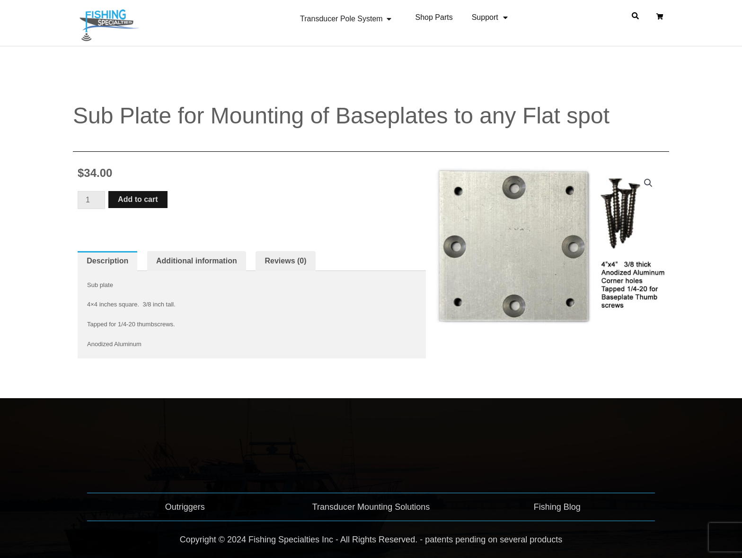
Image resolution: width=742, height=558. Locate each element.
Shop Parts (434, 17)
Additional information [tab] (196, 261)
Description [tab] (107, 261)
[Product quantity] (91, 200)
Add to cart (138, 199)
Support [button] (490, 17)
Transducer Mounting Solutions (371, 507)
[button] (648, 183)
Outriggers (185, 507)
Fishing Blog (557, 507)
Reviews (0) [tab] (286, 261)
